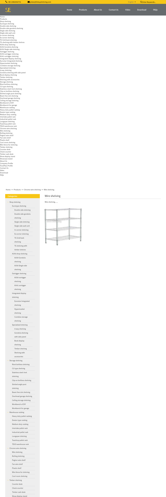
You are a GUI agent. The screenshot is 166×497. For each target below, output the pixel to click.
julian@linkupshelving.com (21, 471)
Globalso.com (155, 493)
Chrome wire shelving (32, 20)
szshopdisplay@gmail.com (21, 475)
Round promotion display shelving (26, 364)
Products (17, 20)
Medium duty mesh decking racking (26, 377)
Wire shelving (49, 20)
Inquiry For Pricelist (68, 436)
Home (8, 20)
